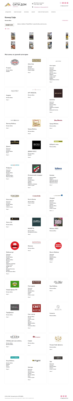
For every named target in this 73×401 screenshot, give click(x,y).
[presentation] (69, 36)
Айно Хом (31, 64)
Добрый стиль (54, 144)
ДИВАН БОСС (32, 151)
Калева (52, 175)
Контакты (53, 11)
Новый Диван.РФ (11, 289)
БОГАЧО (52, 100)
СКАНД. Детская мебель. (14, 341)
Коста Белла (32, 199)
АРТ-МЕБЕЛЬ (32, 93)
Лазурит (52, 198)
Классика (9, 199)
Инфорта (9, 168)
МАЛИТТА (31, 228)
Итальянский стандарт (35, 175)
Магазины (26, 11)
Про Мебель (53, 286)
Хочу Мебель (10, 360)
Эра (51, 361)
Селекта (52, 313)
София (30, 341)
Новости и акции (17, 11)
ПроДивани (9, 312)
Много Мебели (54, 252)
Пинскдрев (31, 286)
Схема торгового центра (43, 11)
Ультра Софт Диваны (56, 345)
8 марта (8, 68)
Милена (30, 246)
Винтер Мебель (11, 123)
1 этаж (8, 28)
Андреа (8, 95)
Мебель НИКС (54, 228)
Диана (8, 146)
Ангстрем (53, 65)
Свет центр (31, 314)
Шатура (30, 367)
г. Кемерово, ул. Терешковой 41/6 (41, 7)
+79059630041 (65, 20)
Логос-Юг (9, 222)
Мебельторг (10, 252)
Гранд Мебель (32, 129)
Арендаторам (8, 11)
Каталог (33, 11)
